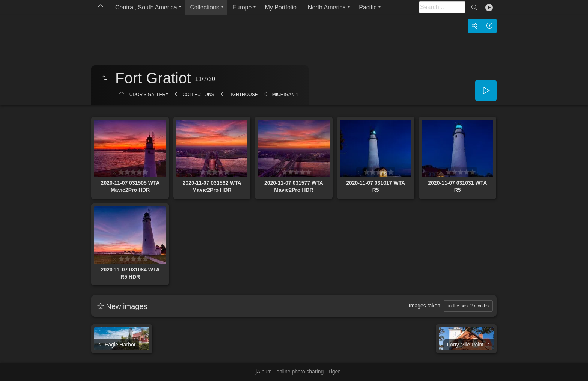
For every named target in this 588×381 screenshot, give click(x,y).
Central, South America (146, 7)
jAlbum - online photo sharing (290, 372)
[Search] (442, 7)
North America (327, 7)
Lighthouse (243, 94)
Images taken (424, 306)
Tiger (334, 372)
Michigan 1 (285, 94)
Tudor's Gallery (147, 94)
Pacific (367, 7)
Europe (242, 7)
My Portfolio (280, 7)
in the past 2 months (468, 306)
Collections (204, 7)
